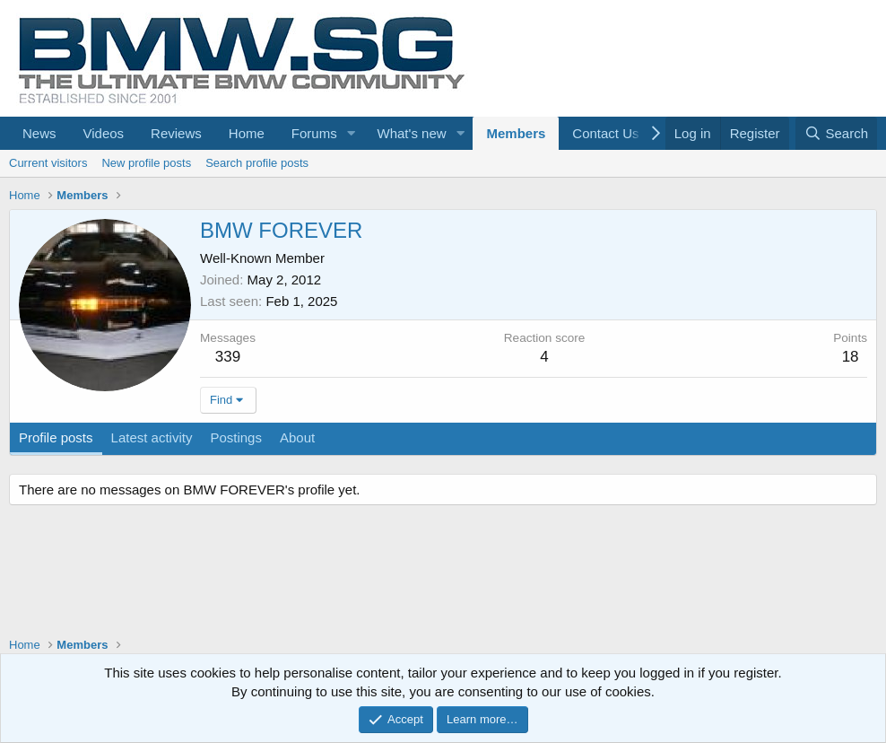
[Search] (836, 133)
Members (515, 133)
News (39, 133)
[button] (351, 133)
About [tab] (297, 437)
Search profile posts (256, 163)
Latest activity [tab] (152, 437)
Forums (314, 133)
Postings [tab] (236, 437)
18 (850, 356)
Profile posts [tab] (56, 437)
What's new (412, 133)
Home (247, 133)
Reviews (176, 133)
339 (227, 356)
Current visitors (48, 163)
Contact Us (605, 133)
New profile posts (146, 163)
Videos (104, 133)
